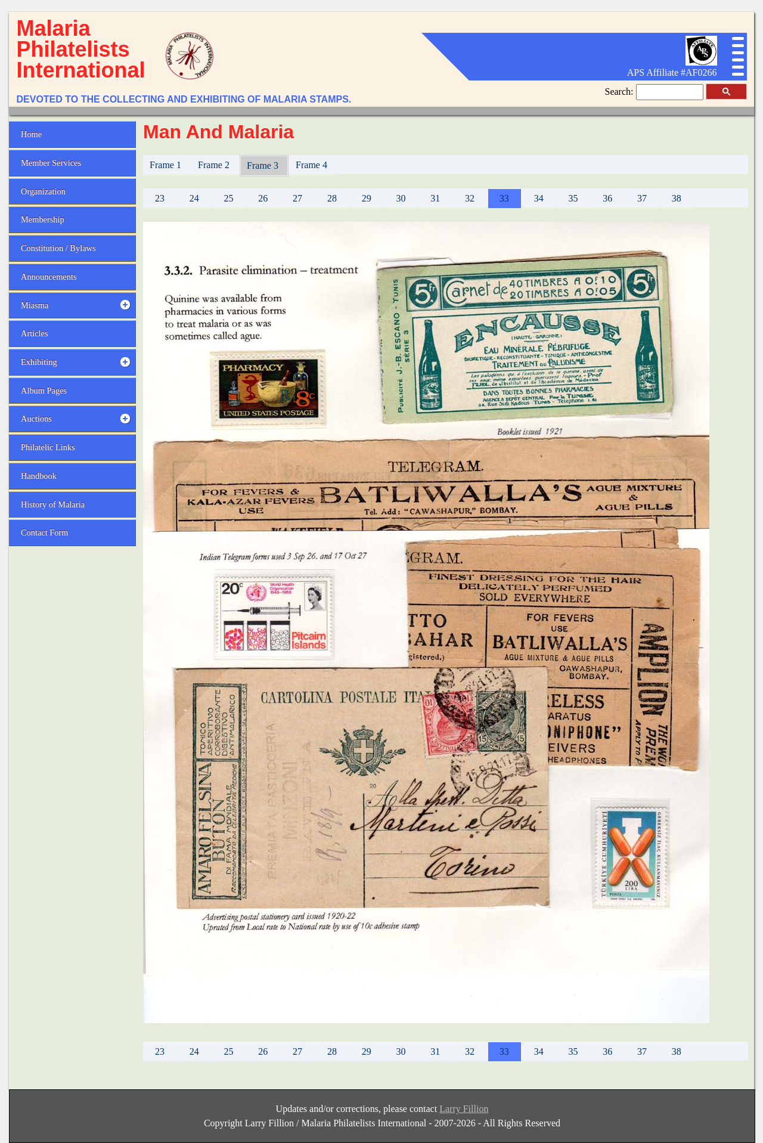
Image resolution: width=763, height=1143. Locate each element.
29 (366, 198)
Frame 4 (313, 165)
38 (676, 198)
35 (573, 198)
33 (504, 198)
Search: (620, 91)
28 (332, 198)
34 (539, 198)
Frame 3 (264, 165)
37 (642, 198)
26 (263, 198)
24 (194, 198)
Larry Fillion (463, 1109)
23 (160, 198)
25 (228, 198)
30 (400, 198)
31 (435, 198)
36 (607, 198)
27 (297, 198)
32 (469, 198)
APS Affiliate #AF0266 (672, 72)
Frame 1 (167, 165)
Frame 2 (215, 165)
